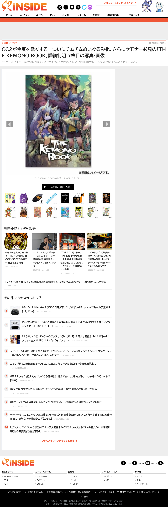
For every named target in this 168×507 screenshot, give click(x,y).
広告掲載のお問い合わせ (56, 492)
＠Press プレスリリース (149, 492)
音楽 (139, 480)
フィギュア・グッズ (109, 472)
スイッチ (40, 15)
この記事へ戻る (59, 187)
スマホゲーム (42, 476)
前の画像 (9, 124)
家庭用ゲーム (7, 472)
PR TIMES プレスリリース (127, 492)
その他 (138, 472)
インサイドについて (13, 492)
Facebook (141, 463)
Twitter (129, 463)
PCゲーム (81, 15)
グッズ (106, 480)
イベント (73, 480)
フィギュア (107, 476)
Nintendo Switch (12, 476)
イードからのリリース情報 (104, 492)
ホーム (9, 15)
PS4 (6, 484)
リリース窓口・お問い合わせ (33, 492)
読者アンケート (136, 15)
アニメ (139, 476)
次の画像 (106, 124)
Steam (40, 484)
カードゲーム (142, 484)
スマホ (65, 15)
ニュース (73, 476)
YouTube (154, 463)
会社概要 (72, 492)
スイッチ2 (25, 15)
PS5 (52, 15)
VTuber (74, 484)
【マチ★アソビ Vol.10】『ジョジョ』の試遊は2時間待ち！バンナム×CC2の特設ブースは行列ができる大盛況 (55, 284)
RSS (165, 463)
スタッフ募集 (83, 496)
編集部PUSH (114, 15)
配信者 (96, 15)
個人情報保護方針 (85, 492)
